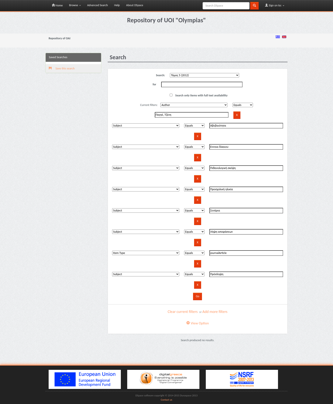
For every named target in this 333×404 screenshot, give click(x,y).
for (154, 84)
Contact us (166, 399)
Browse (75, 5)
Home (57, 5)
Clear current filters (183, 311)
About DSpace (134, 5)
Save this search (62, 68)
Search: (160, 75)
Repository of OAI (59, 38)
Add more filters (214, 311)
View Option (197, 323)
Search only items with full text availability (198, 95)
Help (117, 5)
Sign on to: (274, 5)
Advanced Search (97, 5)
